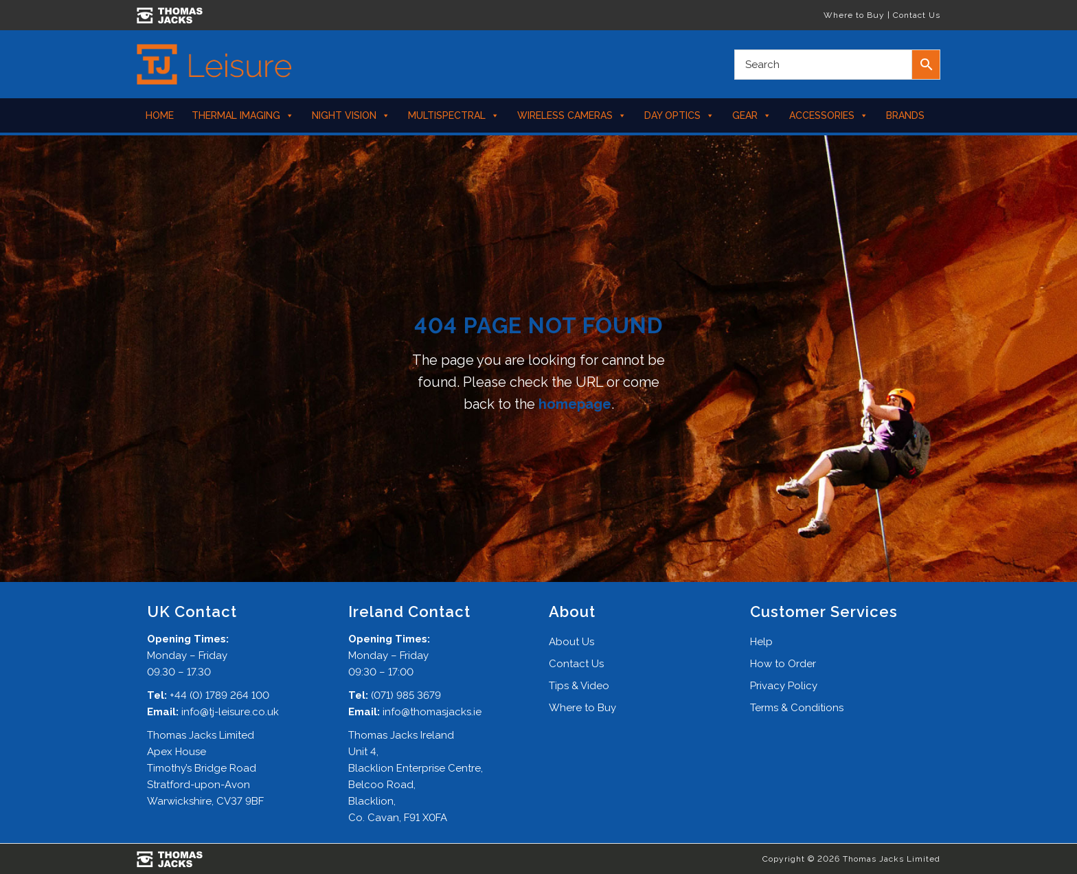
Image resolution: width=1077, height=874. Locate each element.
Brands (905, 115)
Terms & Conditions (796, 708)
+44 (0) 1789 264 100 (219, 695)
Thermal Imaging (243, 115)
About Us (571, 642)
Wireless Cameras (571, 115)
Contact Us (916, 15)
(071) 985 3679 (406, 695)
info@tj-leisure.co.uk (230, 712)
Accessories (828, 115)
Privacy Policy (783, 686)
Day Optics (679, 115)
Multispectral (453, 115)
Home (160, 115)
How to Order (783, 664)
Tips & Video (579, 686)
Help (761, 642)
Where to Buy (854, 15)
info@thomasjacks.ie (432, 712)
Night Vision (351, 115)
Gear (751, 115)
